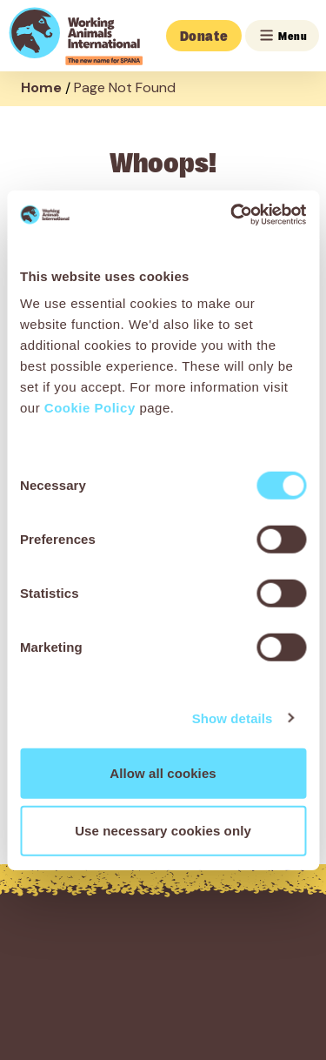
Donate (204, 36)
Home (41, 87)
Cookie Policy (90, 407)
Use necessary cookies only (163, 829)
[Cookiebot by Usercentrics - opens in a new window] (232, 215)
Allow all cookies (163, 773)
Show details (232, 717)
